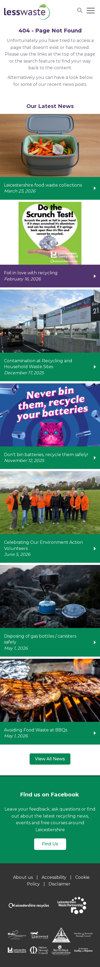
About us (23, 877)
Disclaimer (59, 884)
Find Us (50, 843)
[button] (90, 10)
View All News (50, 758)
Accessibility (54, 877)
